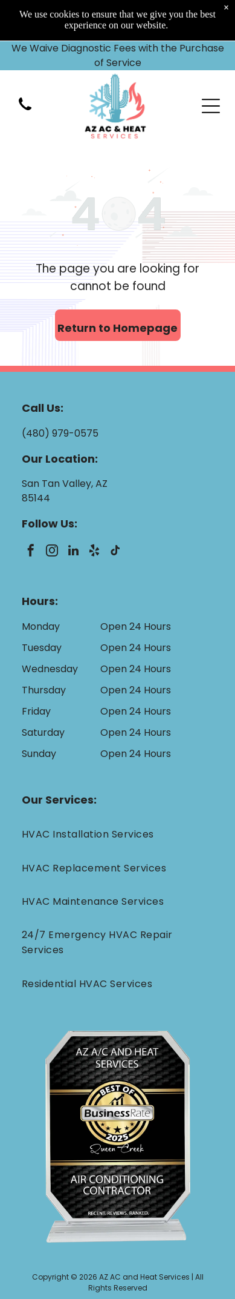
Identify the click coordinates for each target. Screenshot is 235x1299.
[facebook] (31, 552)
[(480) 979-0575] (25, 70)
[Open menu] (211, 65)
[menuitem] (117, 834)
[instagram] (52, 552)
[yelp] (94, 552)
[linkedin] (73, 552)
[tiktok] (115, 552)
